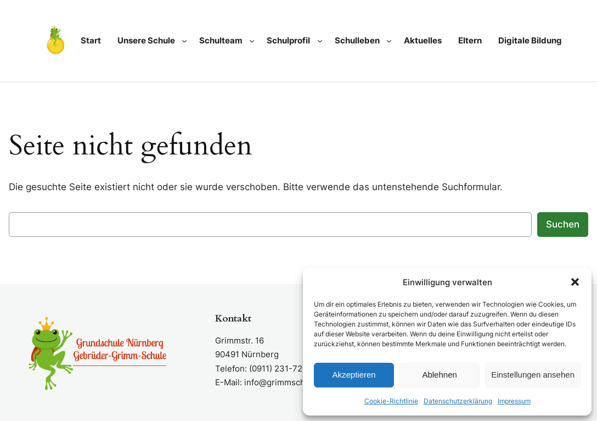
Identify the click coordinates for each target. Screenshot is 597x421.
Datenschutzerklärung (458, 401)
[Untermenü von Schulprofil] (320, 40)
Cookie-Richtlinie (391, 401)
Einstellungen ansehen (533, 374)
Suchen (562, 224)
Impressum (514, 401)
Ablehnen (439, 374)
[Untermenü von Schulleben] (389, 40)
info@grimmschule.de (286, 382)
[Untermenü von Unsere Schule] (184, 40)
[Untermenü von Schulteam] (252, 40)
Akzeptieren (353, 374)
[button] (575, 281)
